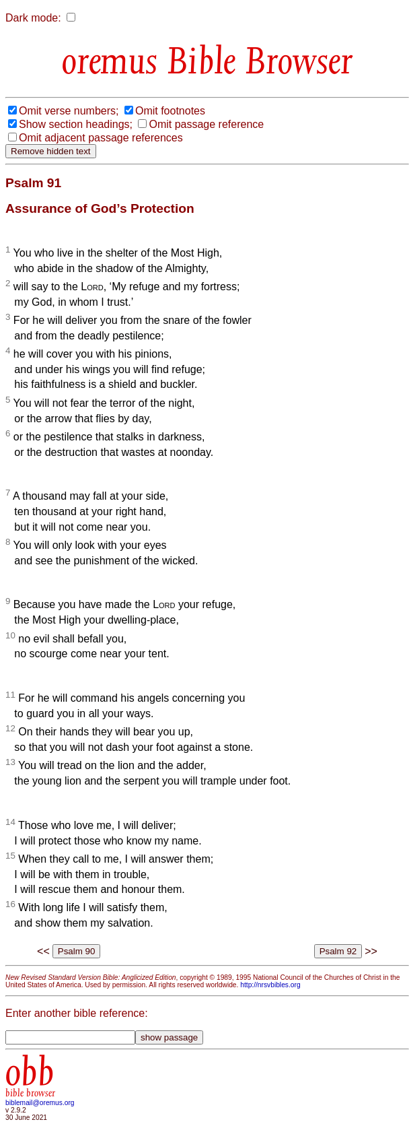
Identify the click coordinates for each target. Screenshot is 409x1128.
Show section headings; (76, 124)
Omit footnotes (170, 111)
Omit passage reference (206, 124)
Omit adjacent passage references (101, 137)
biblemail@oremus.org (40, 1102)
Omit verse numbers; (68, 111)
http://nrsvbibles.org (270, 985)
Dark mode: (33, 18)
